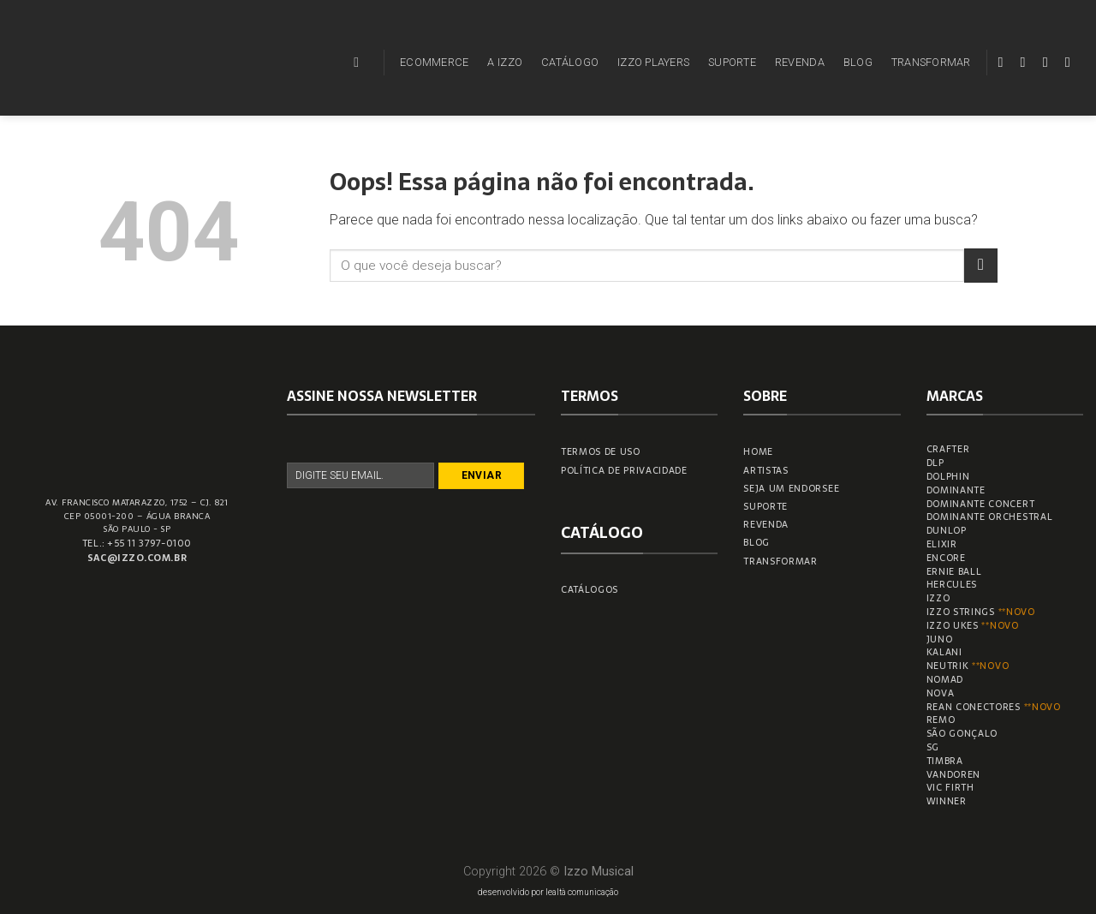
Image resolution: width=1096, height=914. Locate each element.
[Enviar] (981, 265)
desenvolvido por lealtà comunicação (548, 892)
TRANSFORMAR (931, 62)
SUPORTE (732, 62)
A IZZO (504, 62)
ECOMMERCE (434, 62)
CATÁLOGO (570, 62)
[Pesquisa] (360, 62)
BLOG (858, 62)
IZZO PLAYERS (653, 62)
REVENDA (800, 62)
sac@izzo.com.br (137, 557)
